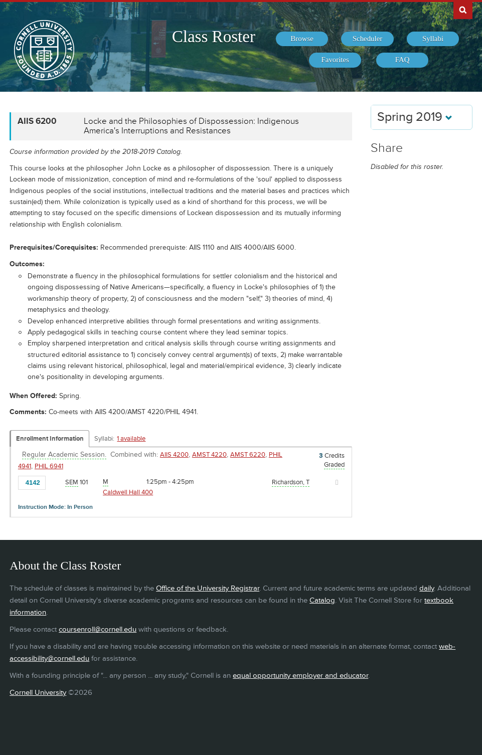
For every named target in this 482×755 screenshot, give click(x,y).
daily (426, 588)
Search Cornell (462, 9)
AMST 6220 (247, 455)
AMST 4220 (209, 455)
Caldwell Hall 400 (128, 492)
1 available (131, 439)
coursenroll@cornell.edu (97, 629)
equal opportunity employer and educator (300, 675)
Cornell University (38, 692)
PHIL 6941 (49, 466)
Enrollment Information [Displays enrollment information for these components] (50, 439)
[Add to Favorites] (55, 481)
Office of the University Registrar (207, 588)
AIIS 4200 (174, 455)
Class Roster (213, 37)
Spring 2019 (414, 117)
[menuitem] (302, 39)
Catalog (322, 600)
